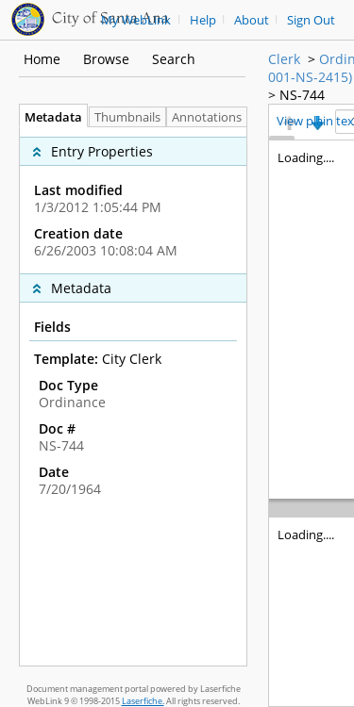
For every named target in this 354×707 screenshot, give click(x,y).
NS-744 (302, 95)
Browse (106, 59)
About (251, 20)
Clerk (284, 59)
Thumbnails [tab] (127, 117)
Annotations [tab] (211, 117)
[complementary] (133, 200)
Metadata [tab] (48, 117)
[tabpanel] (133, 396)
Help (203, 20)
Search (173, 59)
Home (42, 59)
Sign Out (311, 20)
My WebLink (136, 20)
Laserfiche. (143, 701)
